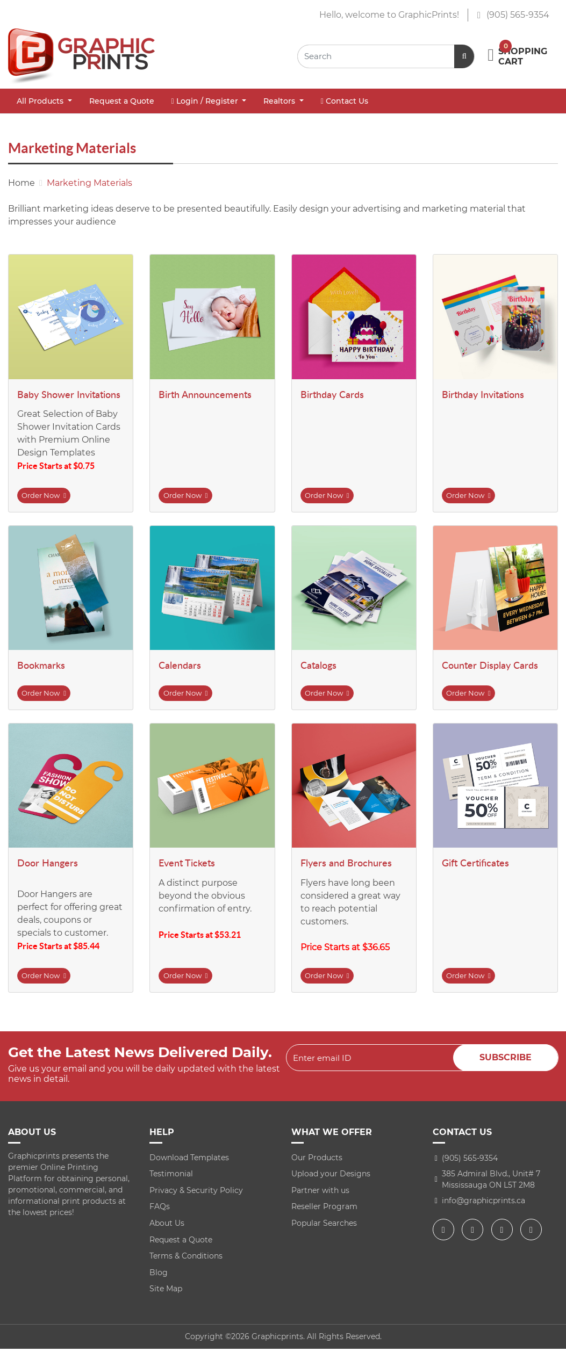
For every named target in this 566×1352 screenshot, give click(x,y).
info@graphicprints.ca (483, 1204)
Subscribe (505, 1061)
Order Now (46, 496)
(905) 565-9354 (513, 15)
